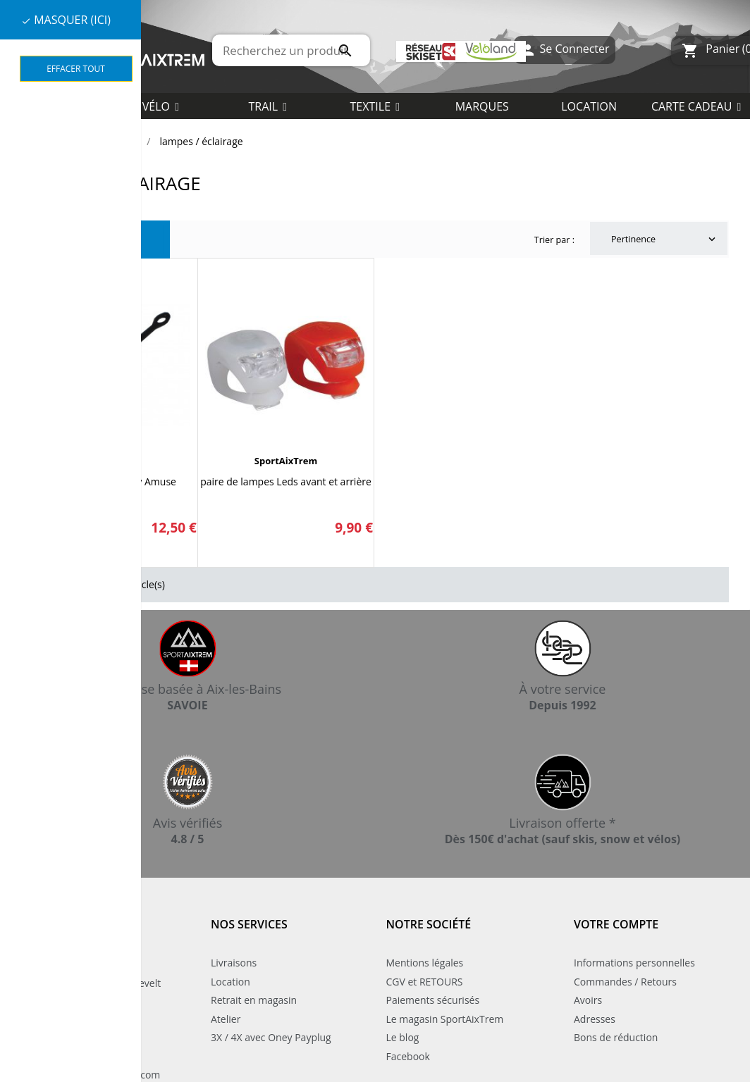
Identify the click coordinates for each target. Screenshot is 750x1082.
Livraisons (234, 962)
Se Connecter (564, 50)
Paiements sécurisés (433, 1000)
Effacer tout (76, 69)
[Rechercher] (291, 50)
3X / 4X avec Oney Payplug (271, 1037)
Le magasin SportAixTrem (445, 1019)
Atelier (225, 1019)
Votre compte (616, 924)
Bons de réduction (616, 1037)
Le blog (402, 1037)
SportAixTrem (285, 461)
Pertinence (664, 239)
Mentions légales (425, 962)
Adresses (594, 1019)
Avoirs (588, 1000)
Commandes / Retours (625, 981)
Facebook (408, 1056)
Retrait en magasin (254, 1000)
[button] (375, 105)
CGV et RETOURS (424, 981)
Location (230, 981)
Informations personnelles (634, 962)
